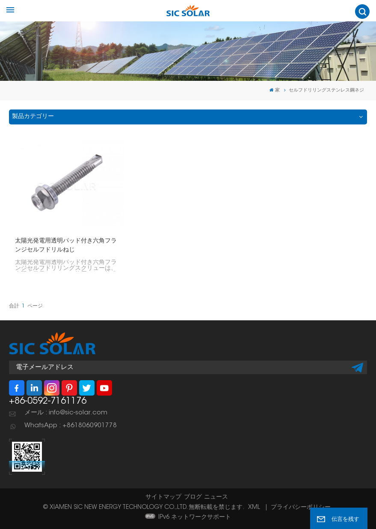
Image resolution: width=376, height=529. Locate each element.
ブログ (193, 497)
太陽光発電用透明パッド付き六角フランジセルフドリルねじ (66, 245)
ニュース (216, 497)
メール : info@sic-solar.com (65, 413)
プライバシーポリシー (301, 508)
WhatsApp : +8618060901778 (70, 426)
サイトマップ (163, 497)
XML (254, 508)
